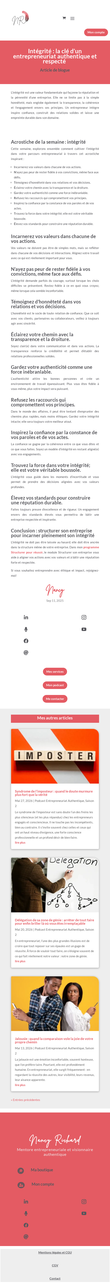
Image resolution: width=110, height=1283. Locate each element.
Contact (55, 1278)
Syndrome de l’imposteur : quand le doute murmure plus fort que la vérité (54, 793)
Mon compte (96, 32)
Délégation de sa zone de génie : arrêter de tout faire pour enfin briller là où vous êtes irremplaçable (54, 921)
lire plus (20, 842)
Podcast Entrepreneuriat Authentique (59, 800)
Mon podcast (55, 685)
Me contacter (55, 699)
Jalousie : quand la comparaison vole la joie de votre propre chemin (54, 1040)
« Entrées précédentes (25, 1100)
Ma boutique (42, 1169)
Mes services (55, 671)
